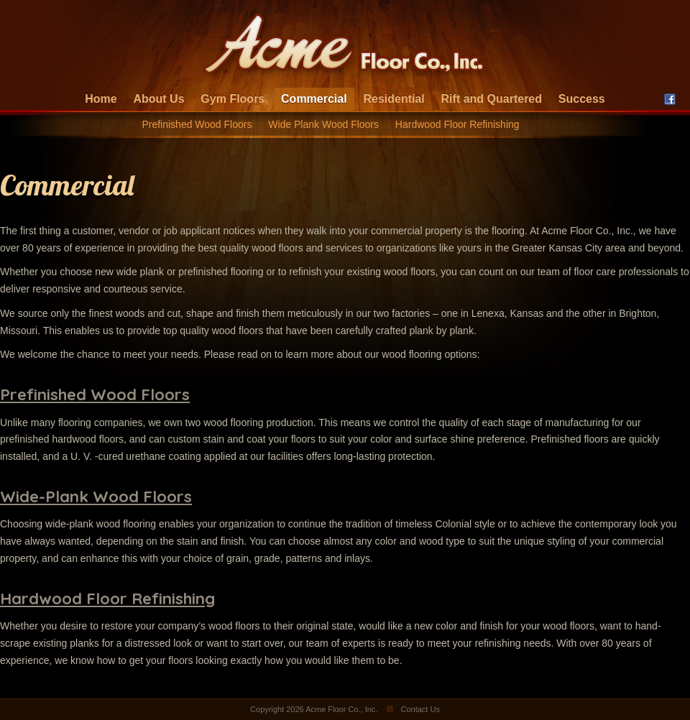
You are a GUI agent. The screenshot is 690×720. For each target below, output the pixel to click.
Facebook (670, 99)
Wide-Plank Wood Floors (96, 496)
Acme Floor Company (345, 47)
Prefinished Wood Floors (197, 124)
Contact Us (419, 709)
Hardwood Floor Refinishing (457, 124)
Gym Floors (232, 99)
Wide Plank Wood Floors (323, 124)
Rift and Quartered (491, 99)
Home (100, 99)
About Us (158, 99)
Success (581, 99)
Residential (393, 99)
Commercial (314, 99)
